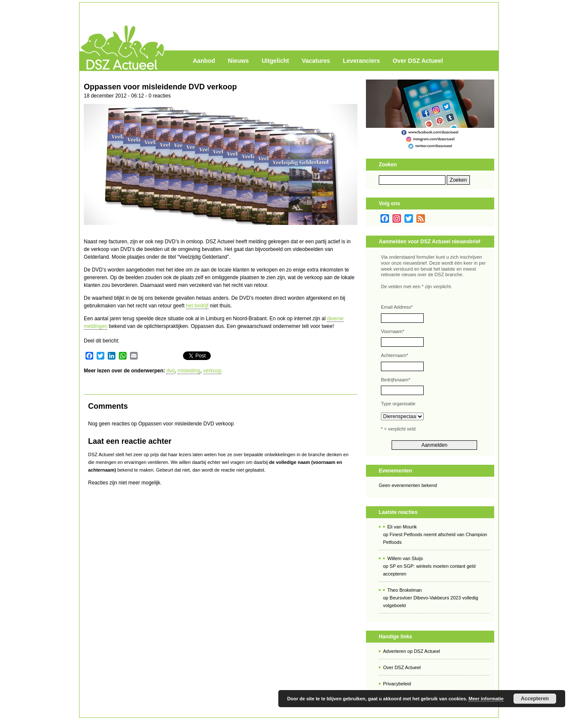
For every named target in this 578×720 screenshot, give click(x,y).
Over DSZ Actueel (417, 60)
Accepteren (535, 699)
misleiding (188, 371)
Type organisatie (398, 403)
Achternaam (394, 355)
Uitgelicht (275, 60)
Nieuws (238, 60)
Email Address (397, 307)
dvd (170, 371)
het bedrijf (197, 306)
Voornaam (392, 331)
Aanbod (204, 60)
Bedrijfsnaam (395, 379)
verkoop (212, 371)
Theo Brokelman (404, 590)
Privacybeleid (397, 683)
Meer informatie (486, 698)
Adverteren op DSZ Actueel (411, 651)
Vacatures (316, 60)
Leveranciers (361, 60)
